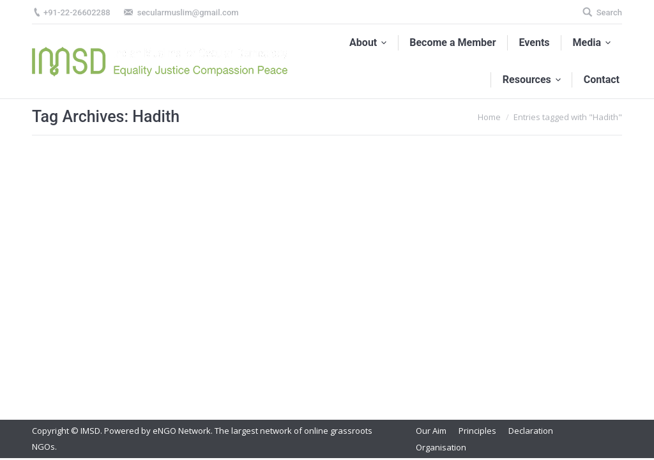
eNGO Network (182, 430)
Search (609, 12)
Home (489, 117)
